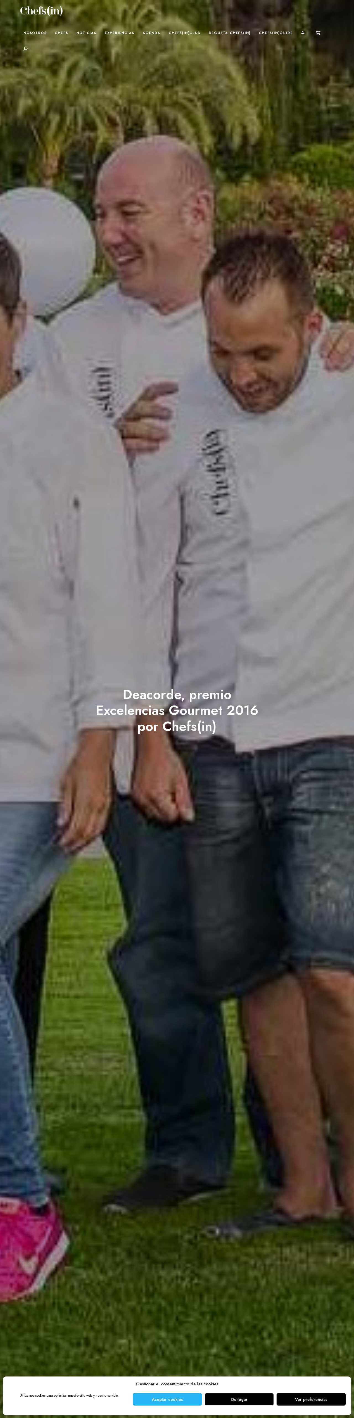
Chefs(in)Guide (276, 32)
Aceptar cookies (167, 1399)
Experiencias (119, 32)
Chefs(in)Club (184, 32)
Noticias (86, 32)
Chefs (61, 32)
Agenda (151, 32)
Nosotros (35, 32)
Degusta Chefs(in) (230, 32)
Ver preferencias (311, 1399)
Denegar (239, 1399)
